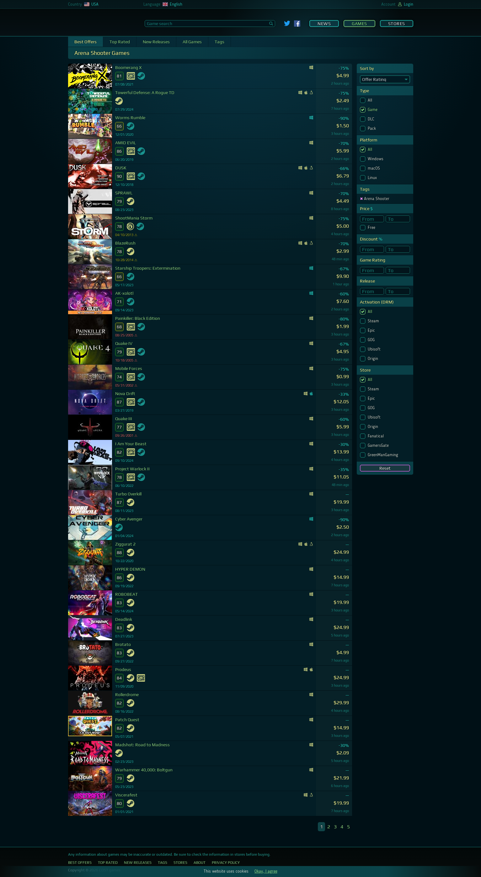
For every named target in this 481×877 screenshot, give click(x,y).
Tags (219, 41)
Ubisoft (375, 349)
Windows (376, 159)
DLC (372, 119)
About (200, 862)
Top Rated (120, 41)
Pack (372, 128)
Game (373, 110)
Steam (374, 321)
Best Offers (85, 41)
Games (359, 23)
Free (372, 227)
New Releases (156, 41)
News (324, 23)
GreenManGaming (383, 455)
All (370, 100)
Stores (396, 23)
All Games (192, 41)
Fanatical (376, 436)
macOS (374, 168)
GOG (372, 340)
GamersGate (379, 445)
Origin (373, 359)
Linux (373, 178)
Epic (372, 330)
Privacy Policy (226, 862)
